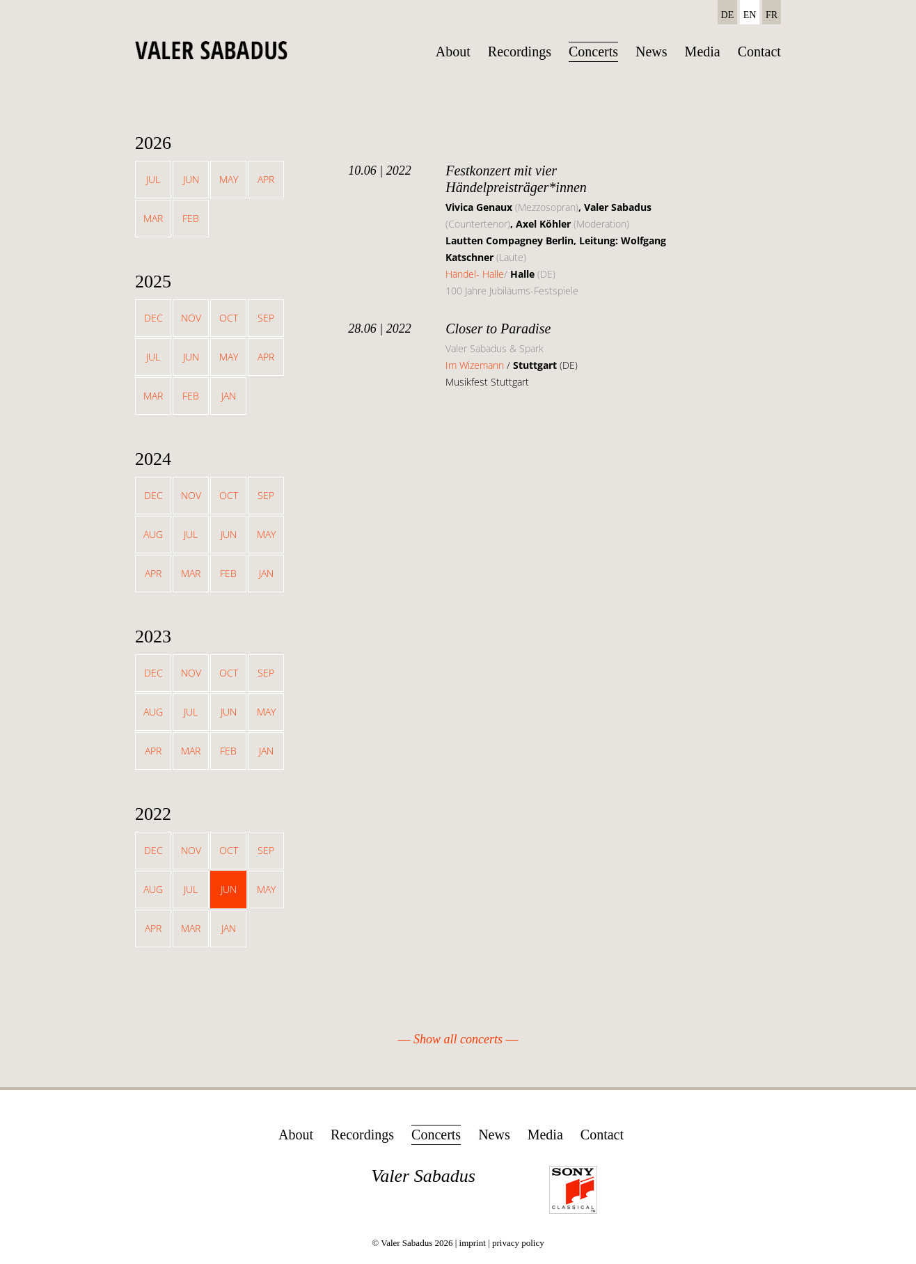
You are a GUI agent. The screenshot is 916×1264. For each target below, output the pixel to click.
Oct (228, 317)
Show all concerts (458, 1039)
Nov (191, 317)
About (453, 51)
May (228, 179)
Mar (153, 218)
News (651, 51)
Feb (190, 218)
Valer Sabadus (423, 1176)
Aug (153, 534)
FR (771, 15)
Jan (228, 395)
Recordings (519, 51)
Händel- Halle (474, 274)
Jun (191, 179)
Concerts (593, 51)
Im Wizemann (476, 365)
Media (702, 51)
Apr (266, 179)
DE (727, 15)
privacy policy (518, 1243)
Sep (266, 317)
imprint (472, 1243)
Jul (153, 179)
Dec (153, 317)
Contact (759, 51)
